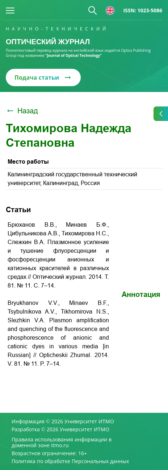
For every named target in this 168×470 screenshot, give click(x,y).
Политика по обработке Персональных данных (70, 461)
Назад (22, 110)
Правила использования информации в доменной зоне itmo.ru (62, 442)
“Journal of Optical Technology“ (73, 55)
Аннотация (141, 294)
